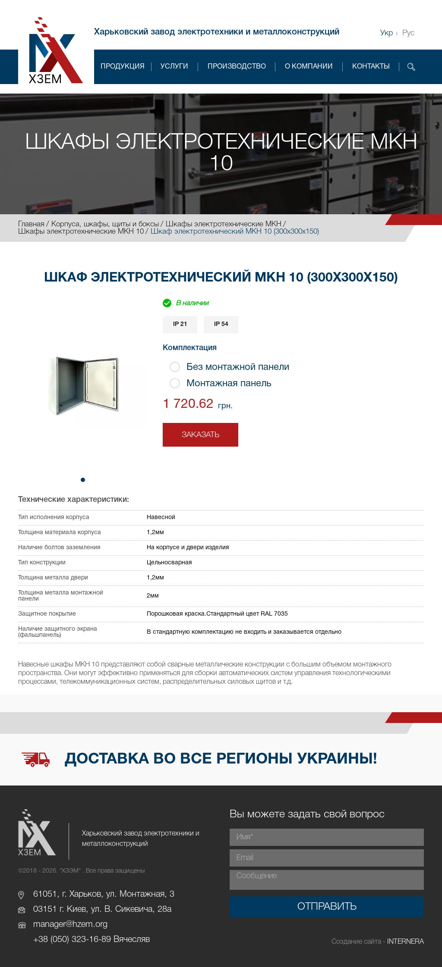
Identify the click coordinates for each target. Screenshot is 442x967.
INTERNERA (405, 942)
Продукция (123, 67)
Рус (408, 33)
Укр (386, 33)
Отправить (327, 907)
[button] (83, 480)
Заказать (200, 435)
